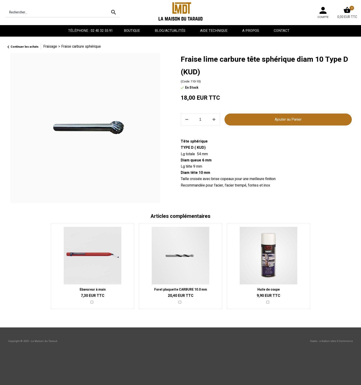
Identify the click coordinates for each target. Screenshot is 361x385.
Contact (282, 30)
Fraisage (50, 46)
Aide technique (214, 30)
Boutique (132, 30)
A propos (251, 30)
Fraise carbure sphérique (81, 46)
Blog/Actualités (170, 30)
